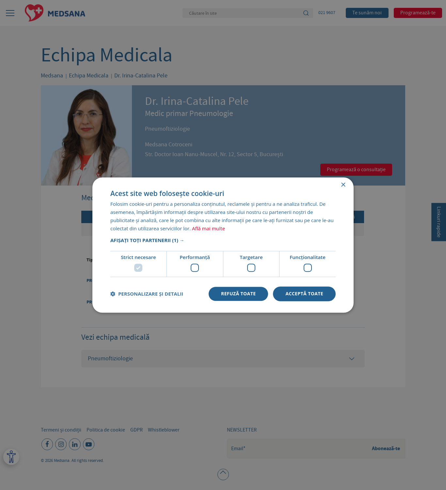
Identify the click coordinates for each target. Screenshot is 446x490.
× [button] (343, 185)
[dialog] (223, 245)
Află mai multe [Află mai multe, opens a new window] (208, 228)
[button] (223, 240)
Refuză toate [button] (238, 293)
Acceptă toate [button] (304, 293)
